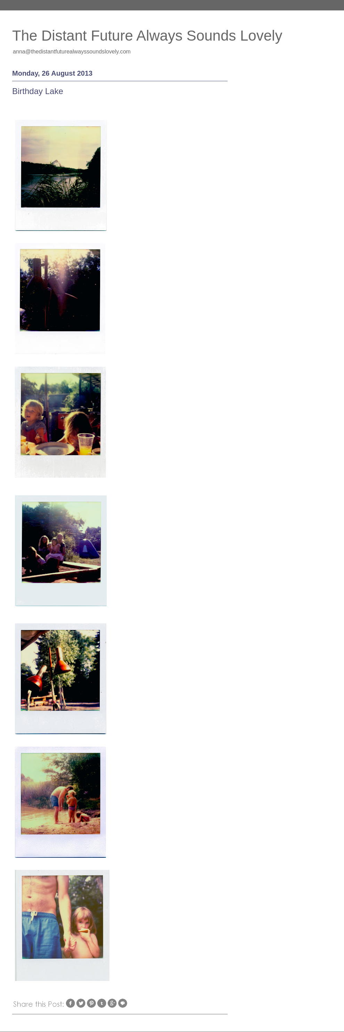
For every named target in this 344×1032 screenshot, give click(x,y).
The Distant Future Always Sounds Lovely (147, 35)
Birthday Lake (37, 91)
